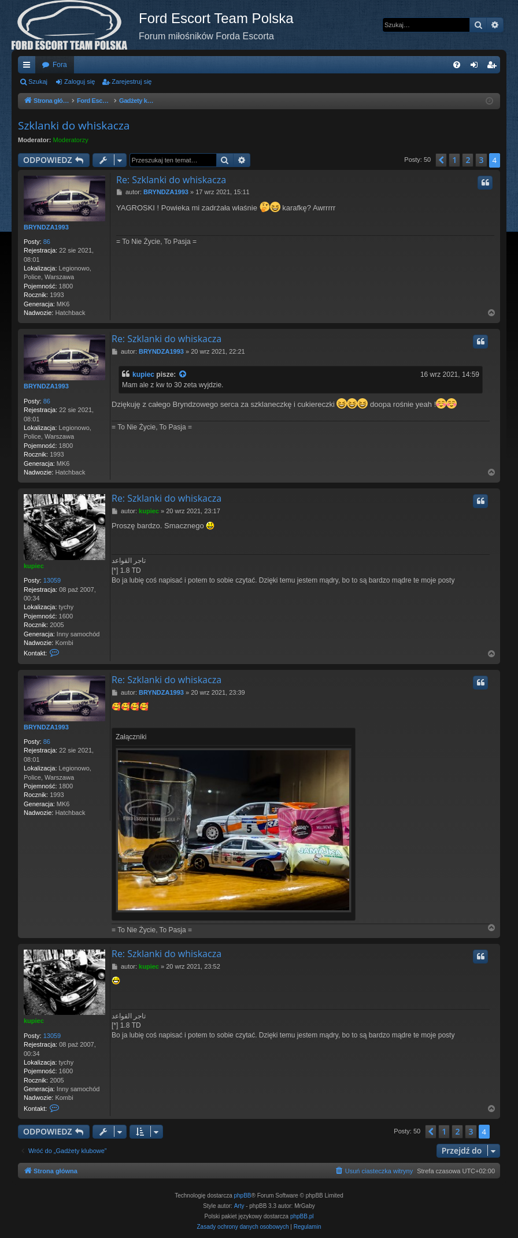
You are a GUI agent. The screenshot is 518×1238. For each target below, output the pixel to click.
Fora (60, 65)
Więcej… (29, 67)
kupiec (143, 374)
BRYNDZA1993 (46, 227)
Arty (239, 1206)
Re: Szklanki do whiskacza (171, 180)
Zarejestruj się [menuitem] (493, 67)
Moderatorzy (70, 139)
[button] (441, 160)
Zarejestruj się (131, 81)
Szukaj (37, 81)
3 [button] (481, 159)
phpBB (242, 1195)
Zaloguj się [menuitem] (477, 67)
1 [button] (454, 159)
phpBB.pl (302, 1216)
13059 (52, 580)
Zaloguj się (79, 81)
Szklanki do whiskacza (74, 125)
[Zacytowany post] (183, 374)
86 (46, 241)
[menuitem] (456, 64)
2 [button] (467, 159)
